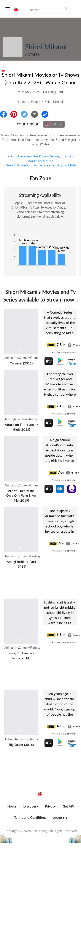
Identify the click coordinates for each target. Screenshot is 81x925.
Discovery (30, 806)
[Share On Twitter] (24, 114)
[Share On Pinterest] (13, 114)
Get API (68, 806)
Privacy (50, 806)
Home (22, 102)
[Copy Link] (44, 114)
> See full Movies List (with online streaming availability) (40, 165)
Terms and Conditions (30, 817)
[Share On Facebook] (3, 114)
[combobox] (54, 124)
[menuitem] (12, 808)
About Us (60, 818)
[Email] (34, 114)
